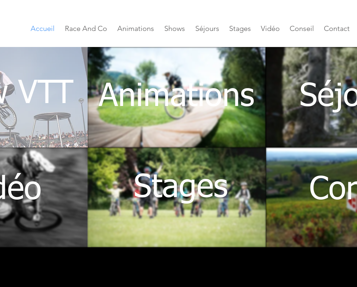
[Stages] (181, 188)
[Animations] (176, 97)
